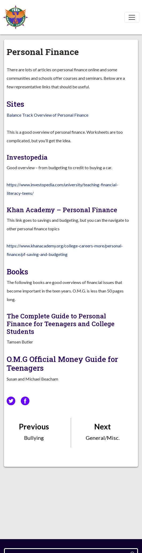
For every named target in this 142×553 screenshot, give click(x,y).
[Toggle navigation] (131, 17)
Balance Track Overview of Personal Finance (47, 114)
